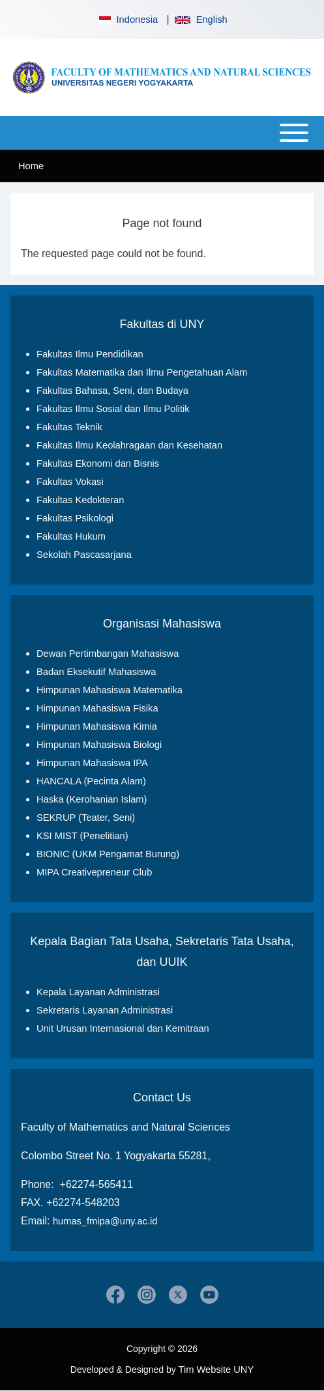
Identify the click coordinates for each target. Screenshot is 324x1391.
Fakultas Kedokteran (80, 500)
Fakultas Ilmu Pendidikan (90, 354)
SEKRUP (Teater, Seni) (86, 817)
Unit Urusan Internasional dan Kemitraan (123, 1028)
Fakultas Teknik (69, 427)
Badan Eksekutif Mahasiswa (96, 672)
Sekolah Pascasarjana (84, 554)
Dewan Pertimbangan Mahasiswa (108, 653)
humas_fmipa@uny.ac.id (105, 1221)
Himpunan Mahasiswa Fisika (97, 708)
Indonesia (127, 19)
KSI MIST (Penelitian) (82, 836)
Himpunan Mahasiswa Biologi (99, 744)
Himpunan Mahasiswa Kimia (97, 726)
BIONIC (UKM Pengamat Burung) (108, 854)
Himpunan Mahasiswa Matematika (110, 690)
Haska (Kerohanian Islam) (92, 799)
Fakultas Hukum (71, 536)
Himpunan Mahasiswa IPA (92, 763)
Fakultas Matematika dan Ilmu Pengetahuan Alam (142, 372)
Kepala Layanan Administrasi (98, 992)
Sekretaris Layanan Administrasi (105, 1010)
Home (31, 166)
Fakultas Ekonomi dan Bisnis (98, 463)
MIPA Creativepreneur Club (94, 872)
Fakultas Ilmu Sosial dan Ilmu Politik (113, 409)
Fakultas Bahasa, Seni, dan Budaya (112, 390)
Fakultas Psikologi (75, 518)
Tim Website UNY (216, 1369)
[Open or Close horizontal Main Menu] (162, 133)
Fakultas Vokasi (70, 481)
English (201, 19)
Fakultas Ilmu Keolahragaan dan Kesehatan (129, 445)
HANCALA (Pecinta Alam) (91, 781)
